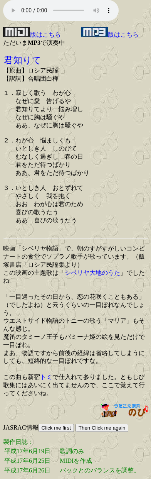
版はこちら (32, 34)
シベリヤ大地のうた (92, 272)
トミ (46, 377)
